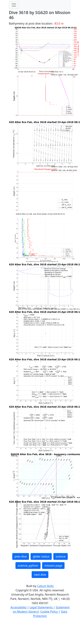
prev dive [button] (21, 556)
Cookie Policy (49, 612)
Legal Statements (41, 607)
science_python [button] (28, 565)
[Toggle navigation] (14, 5)
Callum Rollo (45, 586)
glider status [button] (41, 556)
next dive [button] (40, 575)
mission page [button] (53, 565)
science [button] (60, 556)
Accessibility (18, 607)
